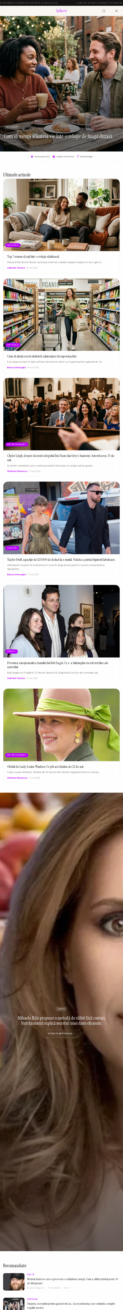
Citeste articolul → (61, 1033)
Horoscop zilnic (40, 156)
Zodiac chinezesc (63, 156)
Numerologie (84, 156)
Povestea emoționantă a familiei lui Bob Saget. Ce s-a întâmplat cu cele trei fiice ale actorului (57, 668)
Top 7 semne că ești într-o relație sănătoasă (33, 256)
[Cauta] (103, 10)
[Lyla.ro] (61, 11)
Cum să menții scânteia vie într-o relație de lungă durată (58, 136)
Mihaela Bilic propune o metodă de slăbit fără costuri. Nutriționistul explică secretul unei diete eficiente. (62, 1020)
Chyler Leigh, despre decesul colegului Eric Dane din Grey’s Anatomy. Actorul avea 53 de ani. (60, 461)
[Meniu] (116, 10)
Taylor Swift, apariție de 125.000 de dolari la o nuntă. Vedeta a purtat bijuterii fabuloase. (61, 563)
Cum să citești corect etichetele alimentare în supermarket (41, 360)
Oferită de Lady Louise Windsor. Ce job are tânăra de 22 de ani (45, 770)
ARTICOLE (11, 127)
